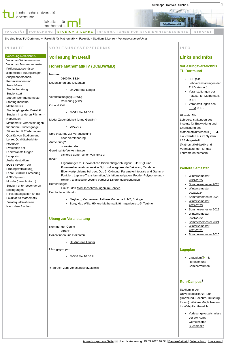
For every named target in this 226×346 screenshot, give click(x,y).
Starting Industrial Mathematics (17, 104)
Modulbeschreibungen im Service (98, 188)
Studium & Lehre (75, 31)
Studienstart (14, 93)
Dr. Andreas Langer (82, 89)
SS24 (76, 78)
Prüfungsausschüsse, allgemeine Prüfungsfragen (23, 70)
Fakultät (15, 31)
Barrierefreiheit (178, 341)
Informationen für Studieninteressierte (142, 31)
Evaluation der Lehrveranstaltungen (19, 150)
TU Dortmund (31, 38)
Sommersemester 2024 (204, 184)
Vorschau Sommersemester (24, 64)
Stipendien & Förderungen (23, 131)
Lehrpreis (12, 156)
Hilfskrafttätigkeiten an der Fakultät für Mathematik (23, 196)
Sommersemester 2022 (204, 209)
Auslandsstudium (17, 160)
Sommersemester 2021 (204, 222)
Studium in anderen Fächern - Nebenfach (25, 116)
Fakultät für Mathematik (59, 38)
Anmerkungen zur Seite (98, 341)
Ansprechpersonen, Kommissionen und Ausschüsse (19, 81)
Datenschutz (198, 341)
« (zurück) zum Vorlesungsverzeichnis (74, 267)
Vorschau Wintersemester (23, 60)
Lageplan (195, 257)
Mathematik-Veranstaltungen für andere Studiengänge (25, 125)
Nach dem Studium (18, 206)
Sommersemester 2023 (204, 197)
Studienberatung (17, 89)
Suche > (184, 5)
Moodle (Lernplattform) (21, 181)
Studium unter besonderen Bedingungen (23, 187)
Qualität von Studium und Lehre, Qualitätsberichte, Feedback (23, 140)
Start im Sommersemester (23, 97)
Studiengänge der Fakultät (23, 110)
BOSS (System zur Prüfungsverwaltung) (19, 166)
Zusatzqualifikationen (20, 202)
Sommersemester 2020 (204, 234)
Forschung (41, 31)
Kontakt (171, 5)
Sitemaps (158, 5)
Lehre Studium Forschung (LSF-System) (23, 175)
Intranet (202, 31)
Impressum (215, 341)
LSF (191, 79)
